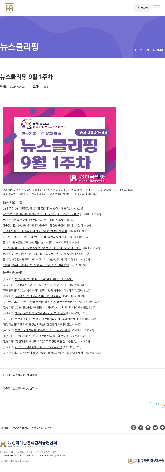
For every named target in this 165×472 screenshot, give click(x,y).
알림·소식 (144, 50)
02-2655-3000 (9, 456)
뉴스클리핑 (158, 50)
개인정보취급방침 (20, 428)
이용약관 (4, 428)
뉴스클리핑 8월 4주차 (25, 375)
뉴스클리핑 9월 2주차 (25, 388)
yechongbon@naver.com (54, 456)
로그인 (144, 8)
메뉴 (157, 8)
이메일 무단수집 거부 (41, 428)
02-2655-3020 (29, 456)
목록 (157, 404)
